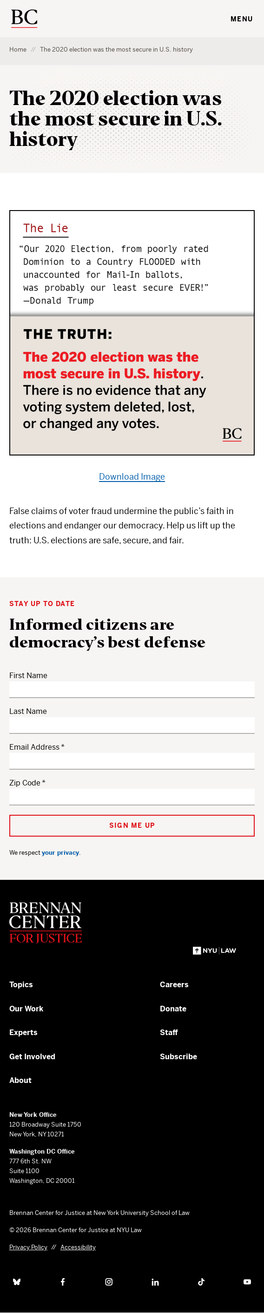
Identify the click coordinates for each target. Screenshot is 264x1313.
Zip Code (24, 783)
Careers (174, 985)
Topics (21, 985)
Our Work (26, 1009)
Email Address (34, 747)
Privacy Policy (28, 1247)
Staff (169, 1032)
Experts (23, 1032)
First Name (28, 675)
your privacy (60, 853)
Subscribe (178, 1057)
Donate (173, 1009)
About (20, 1080)
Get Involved (32, 1057)
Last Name (28, 711)
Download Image (132, 476)
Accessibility (78, 1247)
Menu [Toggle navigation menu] (242, 19)
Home (17, 49)
